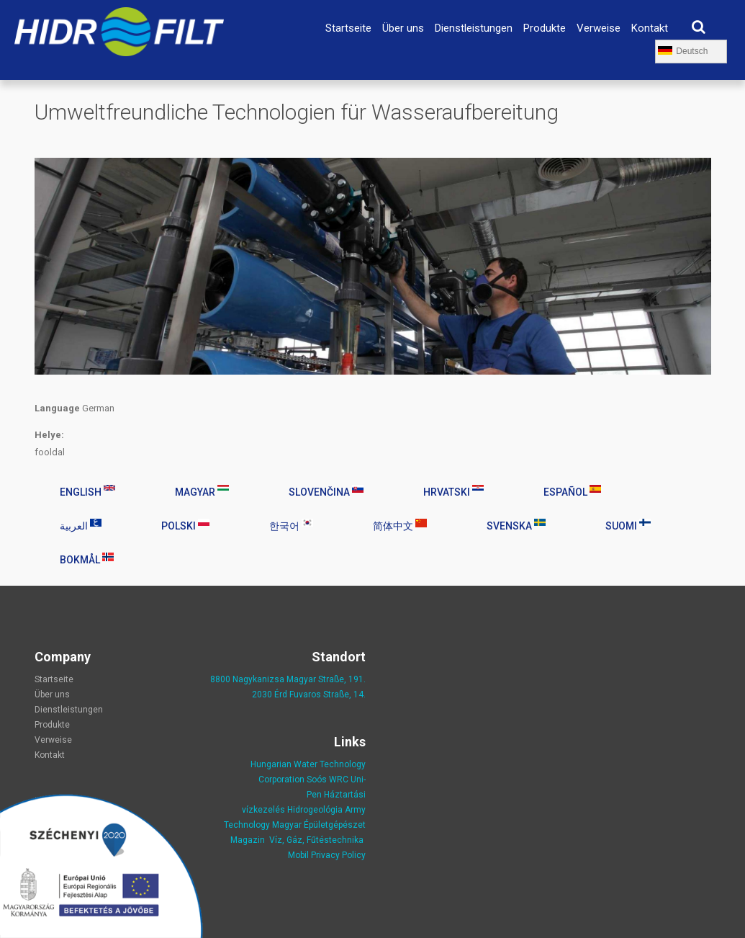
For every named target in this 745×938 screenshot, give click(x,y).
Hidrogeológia (315, 810)
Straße (336, 694)
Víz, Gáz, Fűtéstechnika (316, 840)
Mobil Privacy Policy (327, 855)
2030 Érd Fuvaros (287, 694)
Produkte (544, 28)
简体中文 (400, 525)
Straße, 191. (341, 679)
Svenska (516, 525)
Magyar (202, 491)
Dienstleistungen (474, 28)
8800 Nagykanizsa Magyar (263, 679)
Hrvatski (453, 491)
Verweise (598, 28)
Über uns (403, 28)
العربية (80, 525)
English (87, 491)
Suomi (628, 525)
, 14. (357, 694)
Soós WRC (327, 779)
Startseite (348, 28)
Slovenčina (326, 491)
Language (57, 408)
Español (572, 491)
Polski (185, 525)
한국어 (291, 525)
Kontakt (649, 28)
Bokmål (87, 559)
